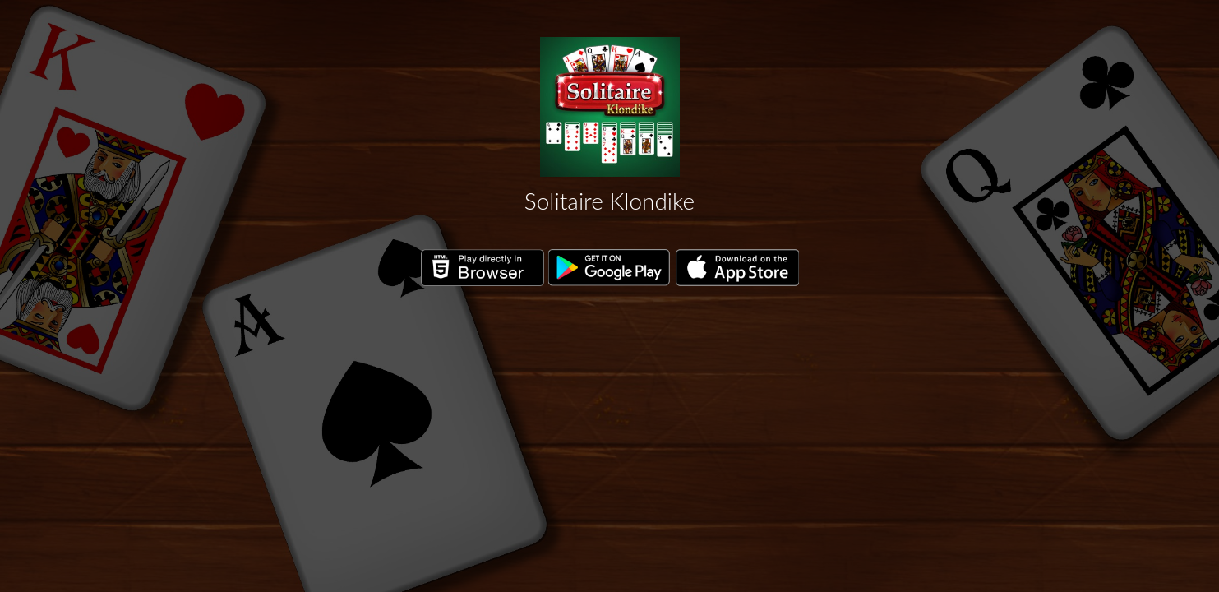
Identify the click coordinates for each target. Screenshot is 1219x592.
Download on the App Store (737, 268)
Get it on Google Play (610, 268)
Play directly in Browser (482, 268)
